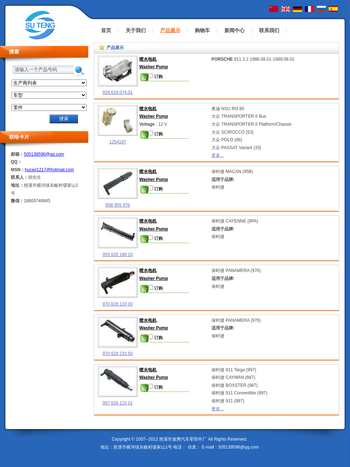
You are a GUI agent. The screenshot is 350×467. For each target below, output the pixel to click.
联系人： (19, 177)
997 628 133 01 (117, 403)
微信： (17, 200)
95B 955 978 (117, 205)
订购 (155, 76)
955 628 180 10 (117, 254)
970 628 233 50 (117, 353)
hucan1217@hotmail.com (49, 169)
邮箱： (17, 154)
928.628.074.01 (117, 92)
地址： (17, 185)
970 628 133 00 (117, 304)
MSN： (18, 169)
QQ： (16, 161)
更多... (217, 155)
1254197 (117, 141)
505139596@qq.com (44, 154)
